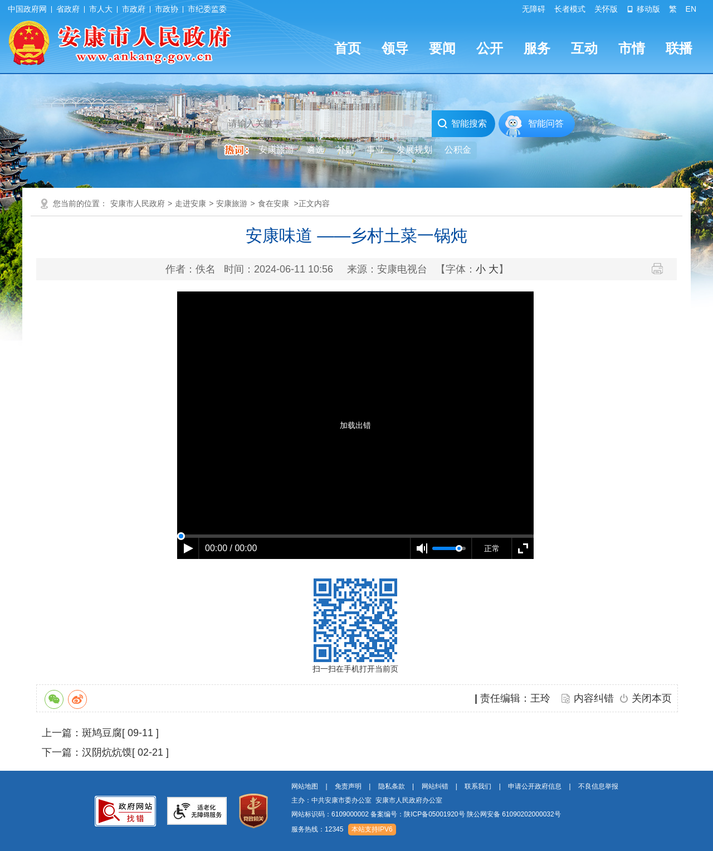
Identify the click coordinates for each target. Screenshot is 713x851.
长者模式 (569, 8)
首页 (347, 48)
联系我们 (478, 786)
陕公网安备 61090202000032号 (514, 814)
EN (691, 8)
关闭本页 (652, 698)
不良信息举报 (598, 786)
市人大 (101, 8)
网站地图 (304, 786)
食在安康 (273, 203)
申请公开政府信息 (534, 786)
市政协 (166, 8)
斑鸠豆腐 (102, 732)
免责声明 (348, 786)
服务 (537, 48)
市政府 (133, 8)
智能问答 (546, 123)
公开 (489, 48)
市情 (631, 48)
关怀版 (606, 8)
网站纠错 (435, 786)
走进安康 (190, 203)
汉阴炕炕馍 (107, 752)
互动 (584, 48)
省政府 (68, 8)
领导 (395, 48)
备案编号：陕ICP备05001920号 (417, 814)
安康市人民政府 (137, 203)
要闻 (442, 48)
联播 (679, 48)
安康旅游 (231, 203)
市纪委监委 (207, 8)
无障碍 (533, 8)
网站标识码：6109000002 (426, 814)
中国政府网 (27, 8)
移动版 (643, 8)
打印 (661, 268)
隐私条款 (391, 786)
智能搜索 (462, 123)
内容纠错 (594, 698)
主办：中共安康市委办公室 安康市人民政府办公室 (366, 800)
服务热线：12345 (317, 829)
